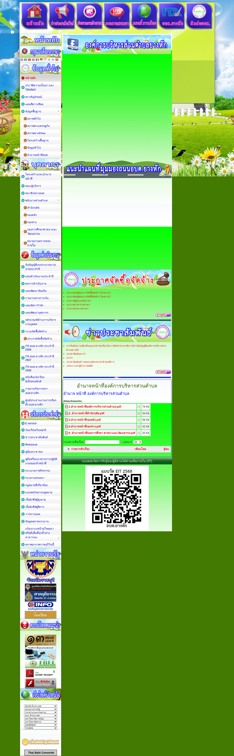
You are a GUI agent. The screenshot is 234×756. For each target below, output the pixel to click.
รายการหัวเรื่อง (80, 449)
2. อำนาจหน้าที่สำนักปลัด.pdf (86, 413)
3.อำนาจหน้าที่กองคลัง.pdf (85, 419)
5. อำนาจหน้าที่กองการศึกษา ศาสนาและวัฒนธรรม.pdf (102, 432)
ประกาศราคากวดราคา (78, 304)
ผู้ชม (166, 449)
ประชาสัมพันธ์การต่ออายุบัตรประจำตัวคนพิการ (90, 362)
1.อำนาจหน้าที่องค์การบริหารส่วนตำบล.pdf (95, 406)
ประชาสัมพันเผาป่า (76, 354)
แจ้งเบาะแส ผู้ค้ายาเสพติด (79, 365)
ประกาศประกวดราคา (77, 308)
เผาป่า (69, 357)
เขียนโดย (140, 449)
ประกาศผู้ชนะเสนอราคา (78, 300)
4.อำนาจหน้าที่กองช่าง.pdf (85, 426)
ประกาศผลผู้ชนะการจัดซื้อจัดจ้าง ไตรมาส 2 (88, 292)
